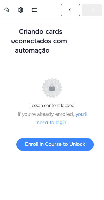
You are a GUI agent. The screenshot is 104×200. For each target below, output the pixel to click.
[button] (7, 10)
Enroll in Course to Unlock (55, 144)
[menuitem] (21, 10)
